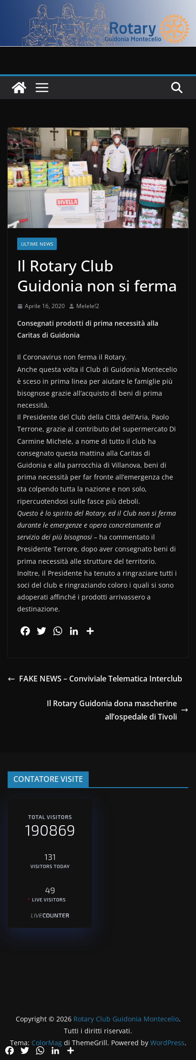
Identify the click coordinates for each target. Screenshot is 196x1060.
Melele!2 (87, 306)
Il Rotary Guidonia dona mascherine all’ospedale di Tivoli (117, 710)
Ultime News (37, 243)
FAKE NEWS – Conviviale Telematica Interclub (95, 678)
